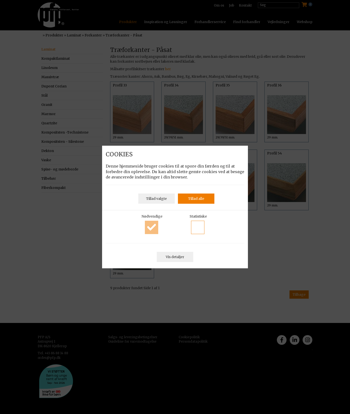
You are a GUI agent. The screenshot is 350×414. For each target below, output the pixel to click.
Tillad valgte (156, 198)
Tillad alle (196, 198)
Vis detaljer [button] (175, 257)
